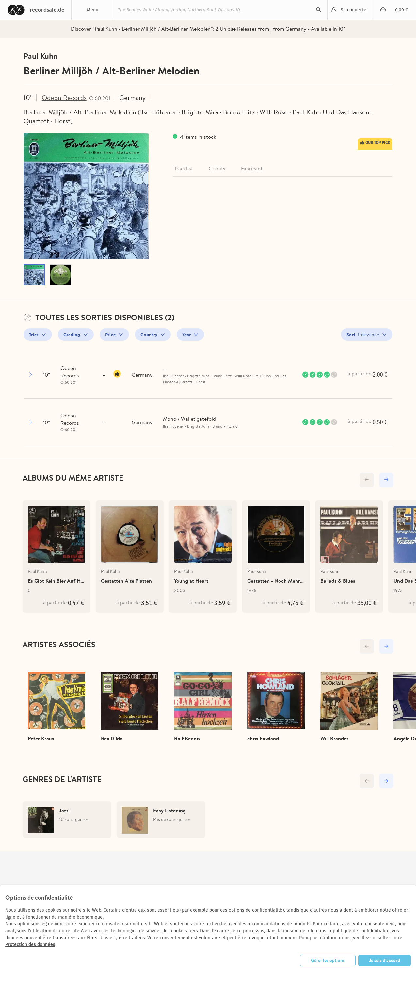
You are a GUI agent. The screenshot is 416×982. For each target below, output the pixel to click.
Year (186, 334)
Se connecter (354, 10)
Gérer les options (328, 960)
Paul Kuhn (40, 56)
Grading (71, 334)
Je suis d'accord (384, 960)
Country (148, 334)
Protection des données (30, 944)
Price (110, 334)
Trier (34, 334)
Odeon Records (64, 97)
